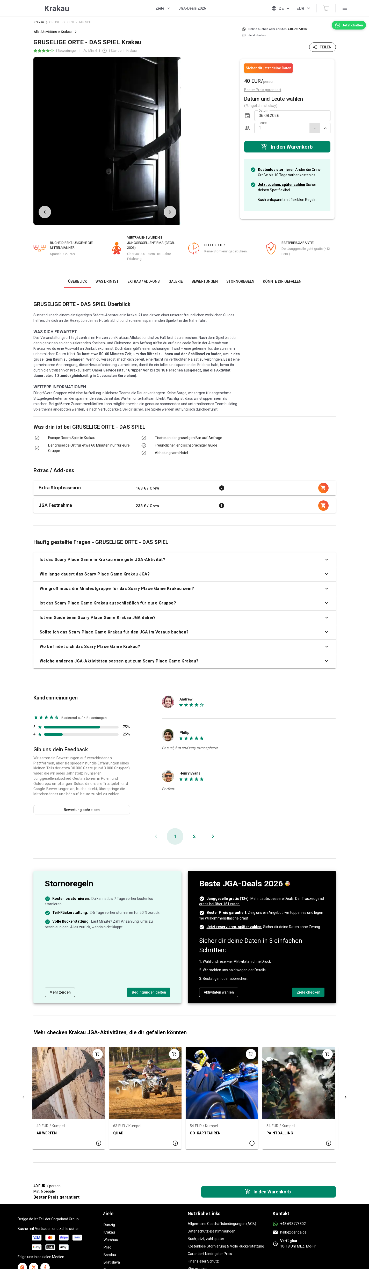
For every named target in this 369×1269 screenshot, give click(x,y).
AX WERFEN (47, 1133)
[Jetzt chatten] (349, 25)
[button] (247, 116)
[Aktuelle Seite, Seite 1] (175, 836)
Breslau (110, 1255)
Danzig (109, 1225)
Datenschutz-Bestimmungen (211, 1231)
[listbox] (210, 141)
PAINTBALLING (279, 1133)
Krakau (39, 22)
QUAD (118, 1133)
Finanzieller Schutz (203, 1261)
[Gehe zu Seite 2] (194, 836)
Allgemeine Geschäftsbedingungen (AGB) (222, 1224)
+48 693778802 (293, 1224)
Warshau (111, 1240)
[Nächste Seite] (213, 836)
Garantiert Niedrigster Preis (210, 1254)
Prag (107, 1247)
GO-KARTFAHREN (205, 1133)
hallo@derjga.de (293, 1232)
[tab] (77, 281)
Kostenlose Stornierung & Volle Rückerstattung (226, 1246)
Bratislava (112, 1262)
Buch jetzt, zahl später (206, 1239)
